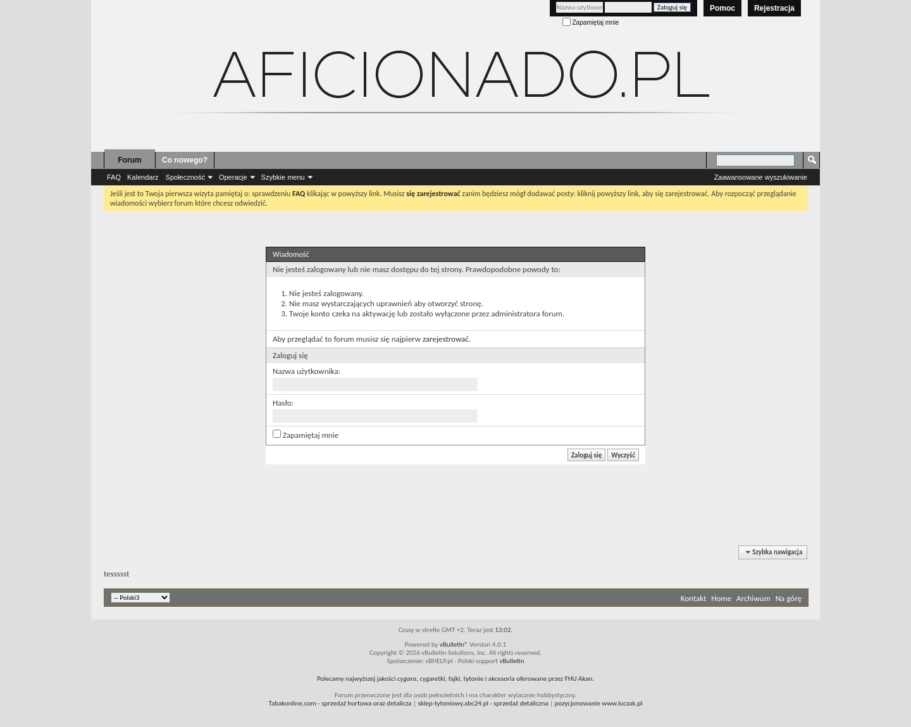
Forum (129, 160)
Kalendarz (143, 177)
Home (721, 598)
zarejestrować (446, 339)
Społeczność (185, 177)
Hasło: (283, 402)
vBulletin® (454, 644)
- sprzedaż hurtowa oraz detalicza (340, 703)
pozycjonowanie (577, 703)
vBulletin (511, 661)
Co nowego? (185, 160)
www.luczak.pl (622, 703)
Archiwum (753, 598)
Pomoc (722, 8)
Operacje (233, 177)
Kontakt (694, 598)
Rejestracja (774, 8)
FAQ (114, 177)
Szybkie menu (283, 177)
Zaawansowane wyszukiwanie (760, 177)
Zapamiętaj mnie (590, 22)
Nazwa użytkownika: (306, 371)
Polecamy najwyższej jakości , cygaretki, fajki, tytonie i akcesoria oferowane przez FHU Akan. (455, 678)
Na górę (789, 598)
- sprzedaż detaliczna (483, 703)
